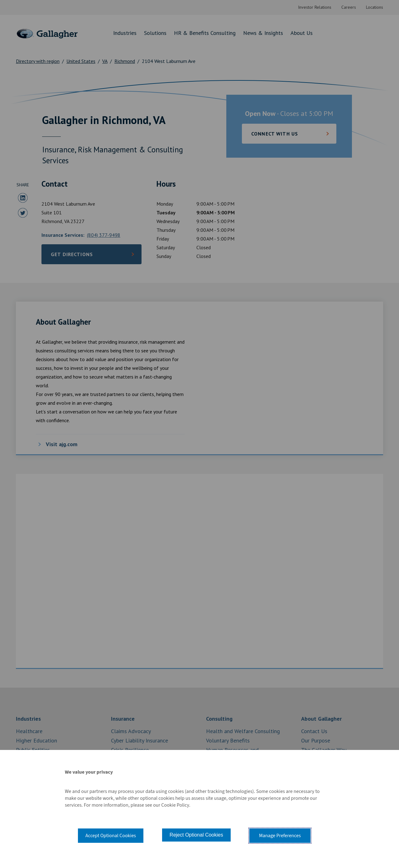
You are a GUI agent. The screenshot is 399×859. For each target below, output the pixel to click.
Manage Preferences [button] (280, 835)
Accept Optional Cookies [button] (110, 835)
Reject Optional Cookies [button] (196, 835)
